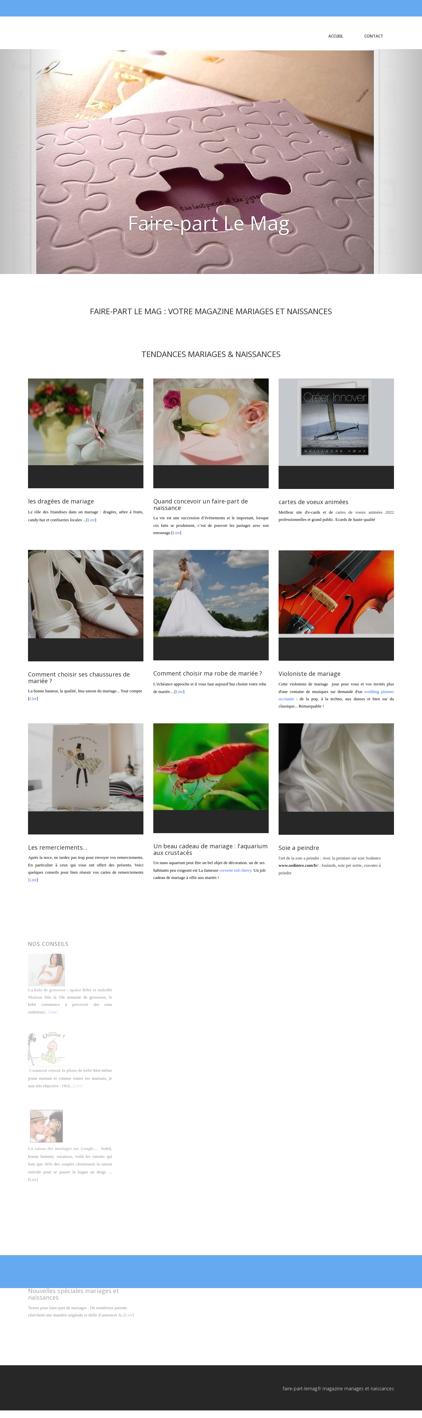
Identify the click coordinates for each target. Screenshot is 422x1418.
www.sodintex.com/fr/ (298, 865)
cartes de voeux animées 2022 (365, 512)
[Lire (32, 879)
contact (373, 36)
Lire (91, 519)
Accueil (335, 36)
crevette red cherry (236, 870)
